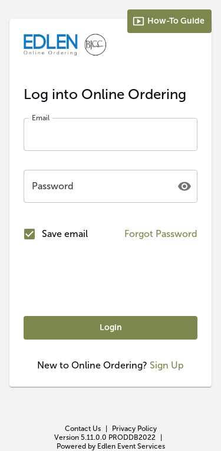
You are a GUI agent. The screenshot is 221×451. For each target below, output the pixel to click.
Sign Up (167, 365)
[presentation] (110, 279)
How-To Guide (168, 21)
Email (41, 118)
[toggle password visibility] (184, 186)
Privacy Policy (134, 428)
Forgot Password (160, 233)
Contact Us (83, 428)
